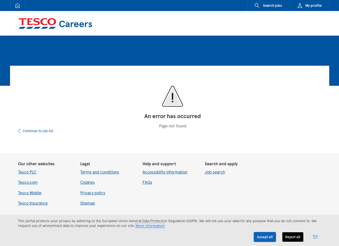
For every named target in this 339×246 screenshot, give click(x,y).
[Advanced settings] (315, 237)
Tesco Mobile (29, 192)
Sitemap (87, 203)
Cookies (87, 182)
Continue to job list (38, 131)
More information (150, 225)
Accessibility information (165, 172)
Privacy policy (92, 192)
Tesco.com (28, 182)
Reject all (292, 237)
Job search (215, 172)
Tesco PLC (27, 172)
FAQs (147, 182)
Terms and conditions (99, 172)
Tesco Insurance (33, 203)
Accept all (265, 237)
